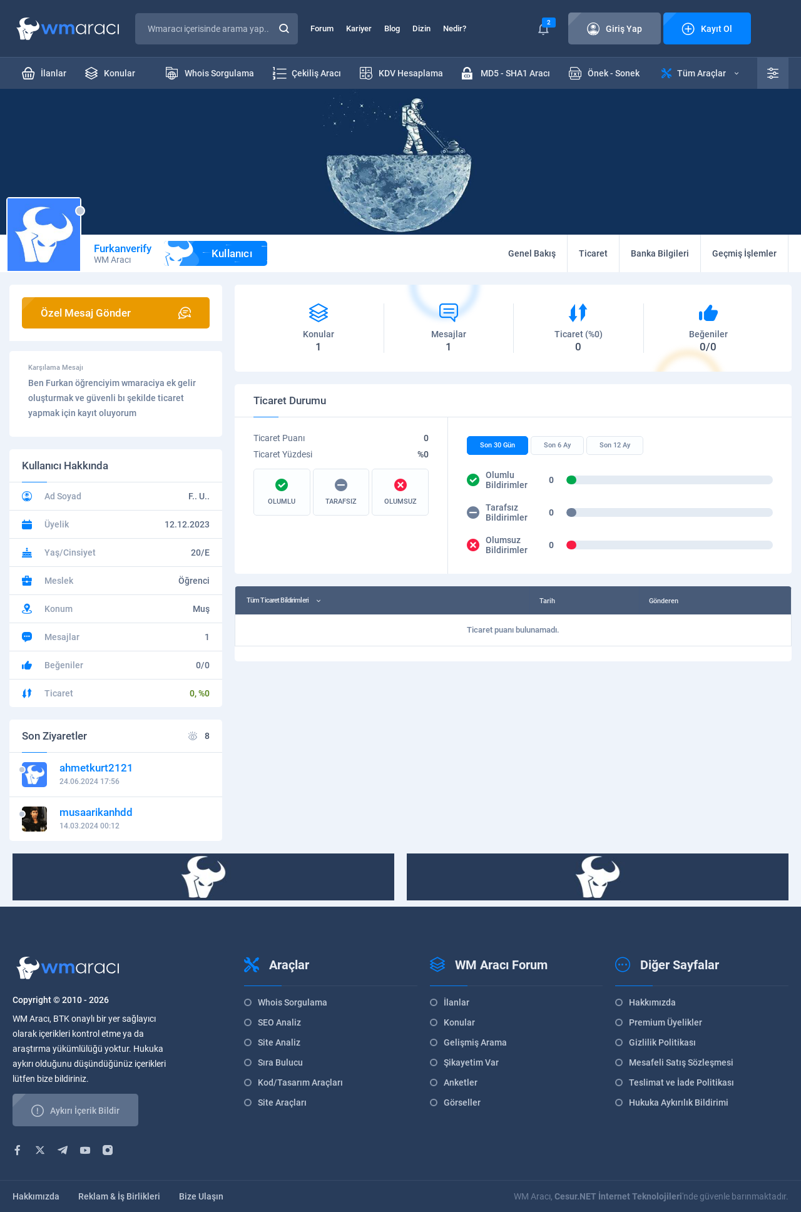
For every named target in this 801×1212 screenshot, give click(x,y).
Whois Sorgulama (292, 1002)
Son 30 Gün (497, 445)
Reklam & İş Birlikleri (119, 1196)
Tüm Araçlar (699, 73)
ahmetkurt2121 (96, 767)
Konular (459, 1022)
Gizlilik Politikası (662, 1042)
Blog (392, 28)
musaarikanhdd (96, 812)
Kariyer (359, 28)
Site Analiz (279, 1042)
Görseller (462, 1102)
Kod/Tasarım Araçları (300, 1082)
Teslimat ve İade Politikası (681, 1082)
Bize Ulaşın (201, 1196)
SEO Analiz (279, 1022)
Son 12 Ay (614, 445)
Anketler (460, 1082)
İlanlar (456, 1002)
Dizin (421, 28)
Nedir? (454, 28)
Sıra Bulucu (280, 1062)
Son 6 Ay (557, 445)
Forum (322, 28)
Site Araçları (282, 1102)
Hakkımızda (652, 1002)
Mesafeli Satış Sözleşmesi (681, 1062)
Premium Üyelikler (665, 1022)
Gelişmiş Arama (475, 1042)
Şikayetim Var (471, 1062)
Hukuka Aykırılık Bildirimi (678, 1102)
